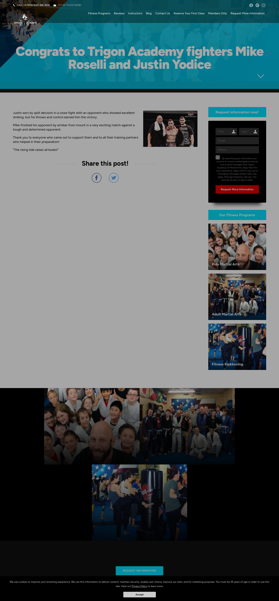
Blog (149, 13)
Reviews (119, 13)
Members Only (217, 13)
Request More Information (247, 13)
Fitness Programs (99, 13)
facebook (250, 5)
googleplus (257, 5)
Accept (139, 594)
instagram (263, 5)
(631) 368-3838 (42, 5)
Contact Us (162, 13)
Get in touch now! (70, 5)
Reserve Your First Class (188, 13)
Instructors (135, 13)
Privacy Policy (139, 586)
